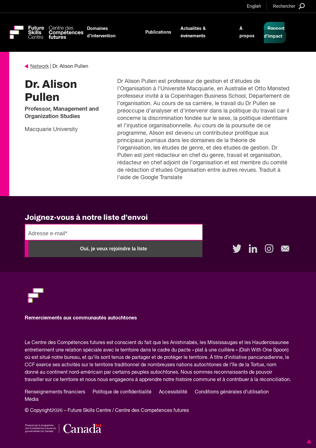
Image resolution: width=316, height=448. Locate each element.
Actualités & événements (193, 32)
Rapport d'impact (274, 33)
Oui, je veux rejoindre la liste (113, 248)
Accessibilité (173, 392)
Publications (158, 32)
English (254, 6)
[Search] (289, 6)
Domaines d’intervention (101, 32)
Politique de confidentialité (122, 392)
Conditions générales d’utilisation (232, 392)
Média (32, 399)
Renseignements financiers (55, 392)
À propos (247, 32)
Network (37, 66)
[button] (308, 441)
